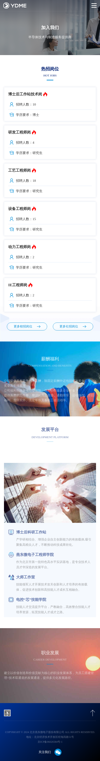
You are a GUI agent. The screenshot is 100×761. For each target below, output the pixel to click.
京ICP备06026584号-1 (50, 741)
